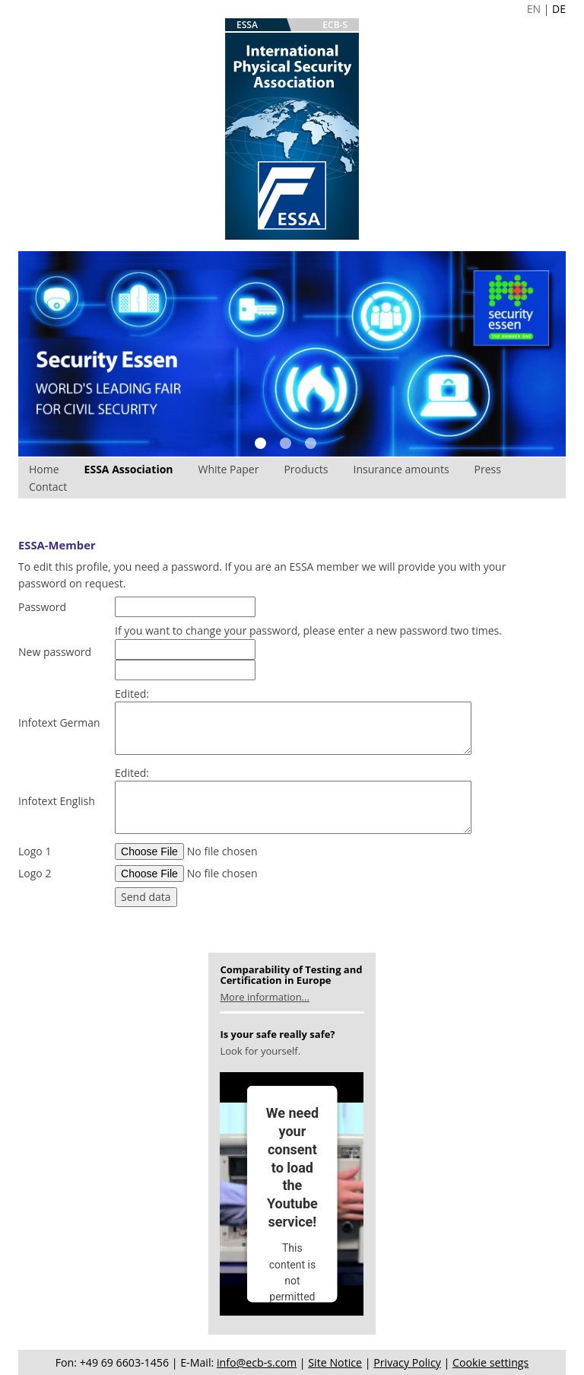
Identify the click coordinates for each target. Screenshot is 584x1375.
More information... (264, 997)
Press (487, 469)
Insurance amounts (401, 469)
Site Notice (335, 1362)
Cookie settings (490, 1362)
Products (306, 469)
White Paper (228, 469)
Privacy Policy (407, 1362)
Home (44, 469)
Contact (48, 486)
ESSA (247, 24)
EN (534, 9)
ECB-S (335, 24)
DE (559, 9)
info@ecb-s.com (257, 1362)
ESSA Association (128, 469)
